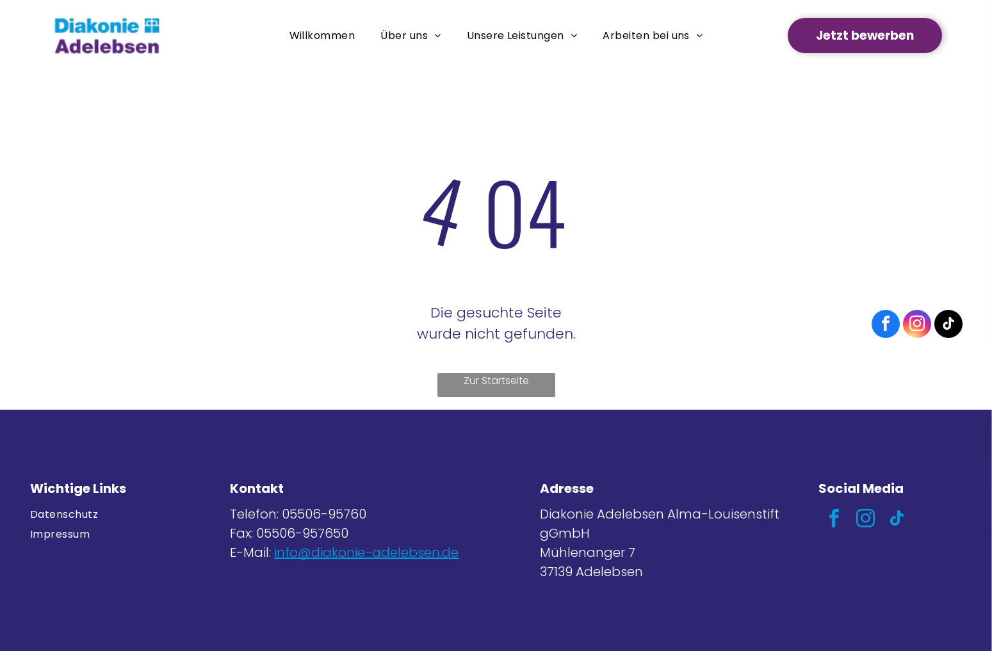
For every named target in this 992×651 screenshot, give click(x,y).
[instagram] (866, 520)
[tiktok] (897, 520)
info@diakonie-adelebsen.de (366, 552)
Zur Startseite (496, 380)
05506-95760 (324, 514)
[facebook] (834, 520)
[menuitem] (322, 35)
